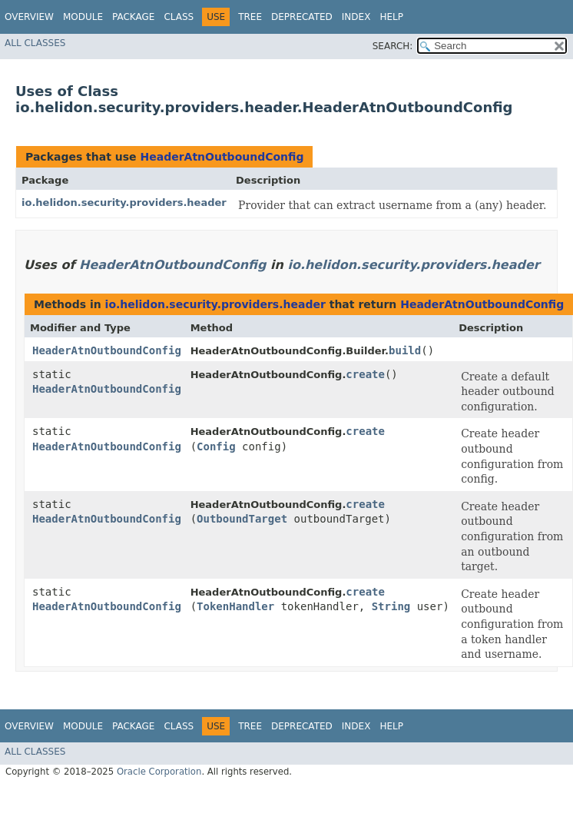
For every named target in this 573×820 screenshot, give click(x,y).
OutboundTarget (242, 519)
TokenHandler (235, 606)
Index (356, 17)
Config (216, 446)
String (391, 606)
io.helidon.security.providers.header (124, 202)
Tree (250, 17)
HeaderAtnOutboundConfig (221, 157)
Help (391, 17)
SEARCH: (393, 46)
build (405, 350)
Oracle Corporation (159, 771)
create (365, 374)
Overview (29, 17)
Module (83, 17)
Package (133, 17)
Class (179, 17)
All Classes (35, 43)
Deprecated (302, 17)
